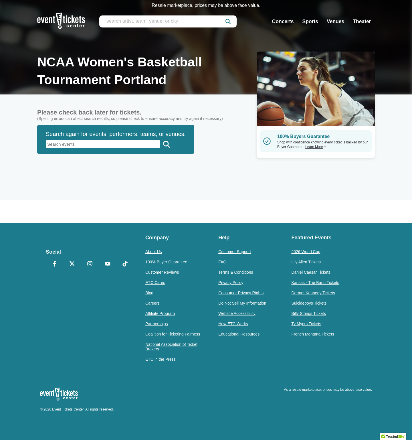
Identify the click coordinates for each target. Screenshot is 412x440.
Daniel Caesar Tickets (310, 272)
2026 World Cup (305, 251)
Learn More (315, 147)
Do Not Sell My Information (242, 303)
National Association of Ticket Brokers (171, 346)
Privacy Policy (230, 282)
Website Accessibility (236, 313)
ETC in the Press (160, 359)
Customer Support (234, 251)
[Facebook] (55, 264)
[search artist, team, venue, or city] (168, 21)
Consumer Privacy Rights (241, 293)
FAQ (222, 262)
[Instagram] (90, 264)
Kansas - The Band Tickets (315, 282)
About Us (153, 251)
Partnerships (156, 323)
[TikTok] (125, 264)
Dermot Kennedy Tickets (313, 293)
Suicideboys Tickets (308, 303)
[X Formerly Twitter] (72, 264)
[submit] (228, 21)
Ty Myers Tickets (306, 323)
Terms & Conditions (235, 272)
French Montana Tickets (312, 334)
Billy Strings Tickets (308, 313)
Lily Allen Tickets (306, 262)
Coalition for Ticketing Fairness (172, 334)
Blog (149, 293)
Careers (152, 303)
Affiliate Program (160, 313)
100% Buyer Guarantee (166, 262)
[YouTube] (107, 264)
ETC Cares (155, 282)
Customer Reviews (162, 272)
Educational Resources (239, 334)
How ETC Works (233, 323)
